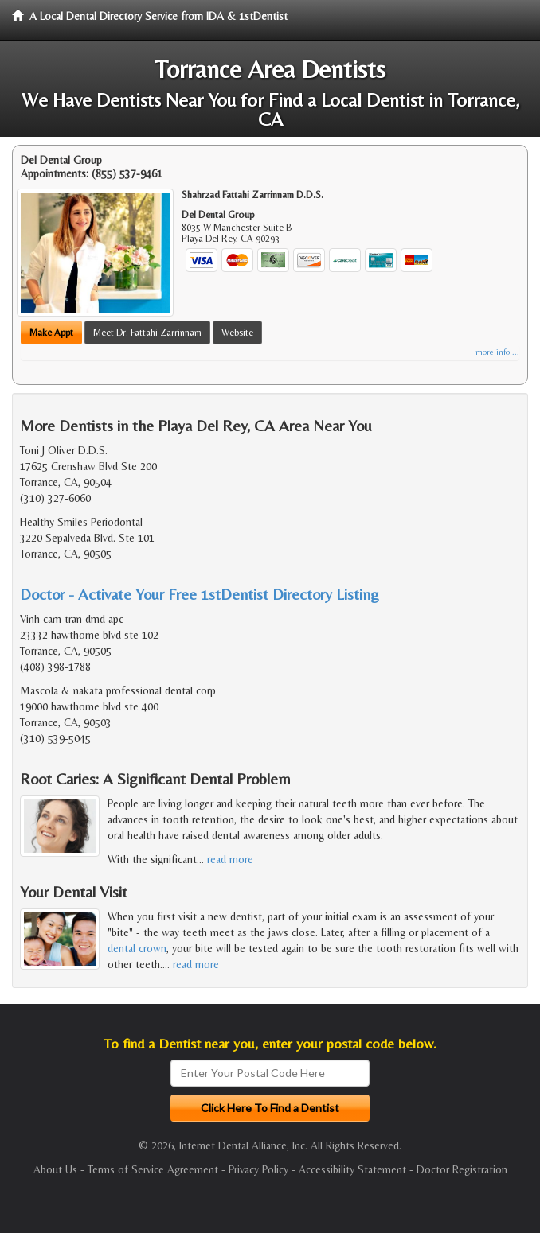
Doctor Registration (462, 1169)
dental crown (137, 948)
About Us (55, 1169)
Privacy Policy (258, 1169)
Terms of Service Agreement (153, 1169)
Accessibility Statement (352, 1169)
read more (230, 859)
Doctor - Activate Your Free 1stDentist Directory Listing (199, 594)
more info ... (497, 352)
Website (237, 332)
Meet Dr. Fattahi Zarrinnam (147, 332)
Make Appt (51, 332)
